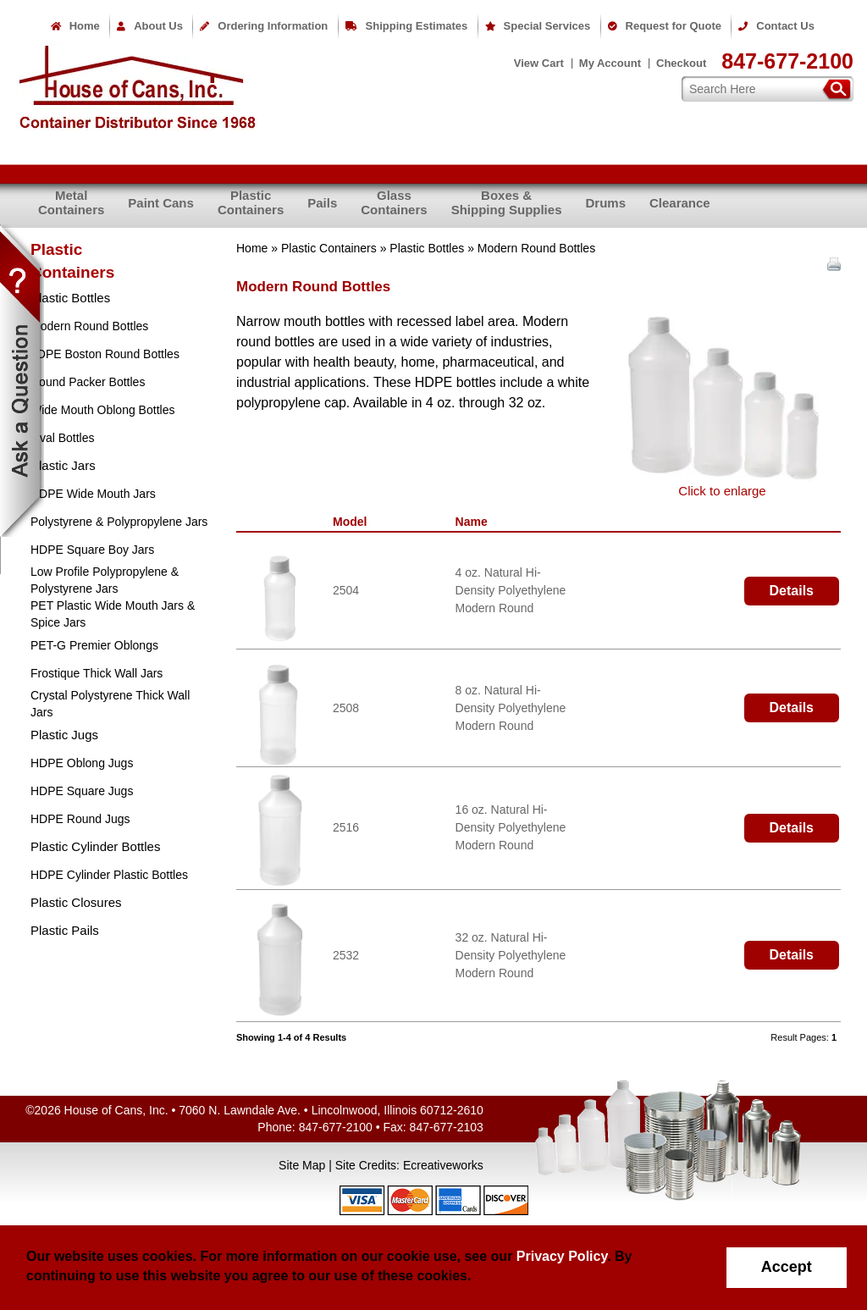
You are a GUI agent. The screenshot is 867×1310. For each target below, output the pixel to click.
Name (475, 521)
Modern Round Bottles (89, 326)
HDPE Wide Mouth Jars (93, 493)
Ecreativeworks (443, 1165)
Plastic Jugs (64, 734)
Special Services (538, 25)
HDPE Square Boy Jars (92, 549)
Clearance (679, 203)
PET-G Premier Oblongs (94, 645)
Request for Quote (664, 25)
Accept (786, 1266)
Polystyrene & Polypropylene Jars (118, 521)
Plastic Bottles (426, 248)
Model (353, 521)
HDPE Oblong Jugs (81, 763)
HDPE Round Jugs (80, 819)
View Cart (539, 63)
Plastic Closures (76, 902)
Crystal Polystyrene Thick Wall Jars (110, 703)
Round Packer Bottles (87, 382)
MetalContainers (71, 202)
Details (792, 590)
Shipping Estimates (406, 25)
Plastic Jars (63, 465)
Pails (322, 203)
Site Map (302, 1165)
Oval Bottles (62, 438)
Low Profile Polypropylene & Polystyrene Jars (104, 580)
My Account (610, 63)
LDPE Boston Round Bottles (104, 354)
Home (75, 25)
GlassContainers (394, 202)
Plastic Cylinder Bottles (95, 846)
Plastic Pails (64, 930)
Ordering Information (264, 25)
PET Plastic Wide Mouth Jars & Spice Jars (112, 614)
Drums (605, 203)
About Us (150, 25)
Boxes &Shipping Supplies (506, 202)
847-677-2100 (787, 61)
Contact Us (776, 25)
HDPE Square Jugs (81, 791)
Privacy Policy (561, 1256)
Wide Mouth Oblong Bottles (102, 410)
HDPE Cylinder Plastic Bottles (109, 875)
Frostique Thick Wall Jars (96, 673)
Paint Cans (161, 203)
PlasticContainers (251, 202)
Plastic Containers (329, 248)
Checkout (681, 63)
